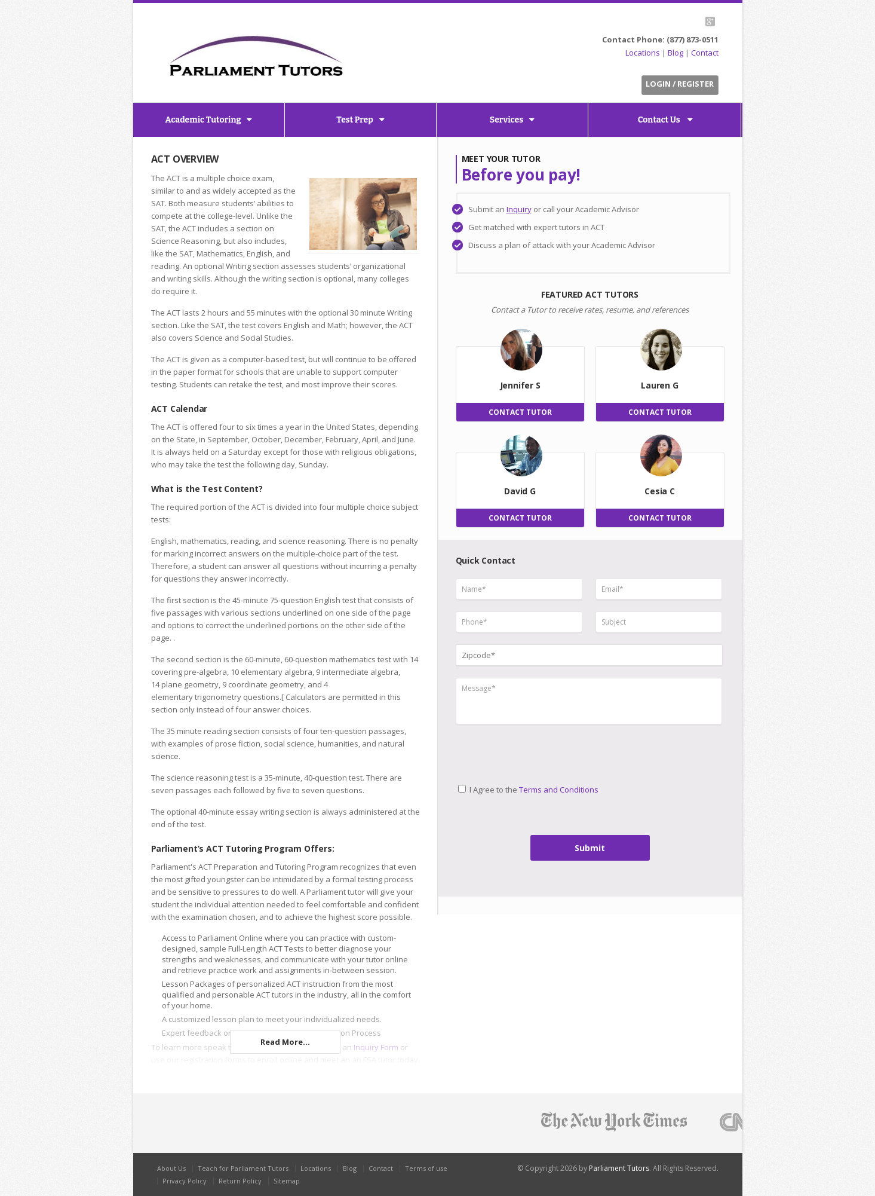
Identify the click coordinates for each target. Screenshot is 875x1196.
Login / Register (680, 83)
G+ (710, 21)
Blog (675, 52)
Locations (642, 52)
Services (506, 120)
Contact (705, 52)
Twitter (667, 21)
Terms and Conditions (558, 789)
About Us (171, 1168)
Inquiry (519, 209)
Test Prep (354, 120)
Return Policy (240, 1180)
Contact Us (660, 120)
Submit (590, 848)
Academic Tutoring (203, 120)
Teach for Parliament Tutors (243, 1168)
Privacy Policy (184, 1180)
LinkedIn (694, 21)
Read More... (285, 1041)
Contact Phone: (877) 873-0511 (660, 39)
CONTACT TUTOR (520, 412)
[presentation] (505, 749)
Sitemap (287, 1180)
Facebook (681, 21)
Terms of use (426, 1168)
